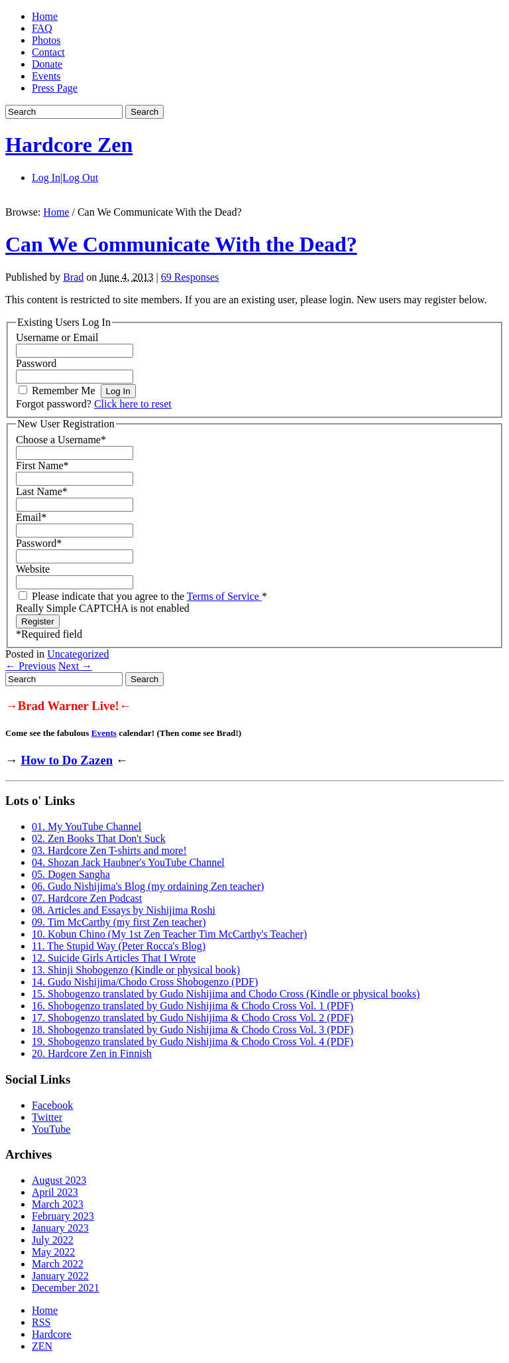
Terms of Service (224, 596)
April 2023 (55, 1192)
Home (45, 16)
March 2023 (58, 1204)
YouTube (51, 1129)
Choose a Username (61, 439)
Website (33, 569)
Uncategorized (78, 654)
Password (36, 363)
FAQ (42, 28)
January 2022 (60, 1275)
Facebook (52, 1105)
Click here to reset (133, 403)
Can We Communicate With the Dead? (181, 244)
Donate (47, 64)
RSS (41, 1322)
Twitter (47, 1117)
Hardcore (52, 1334)
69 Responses (190, 277)
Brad (73, 277)
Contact (48, 52)
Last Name (42, 491)
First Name (42, 465)
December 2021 (65, 1287)
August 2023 (59, 1180)
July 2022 (53, 1240)
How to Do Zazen (67, 760)
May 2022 (53, 1251)
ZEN (42, 1346)
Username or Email (57, 337)
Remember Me (63, 390)
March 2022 (58, 1263)
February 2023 (63, 1216)
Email (31, 517)
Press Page (55, 88)
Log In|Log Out (65, 177)
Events (46, 76)
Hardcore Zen (69, 145)
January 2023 (60, 1228)
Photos (46, 40)
